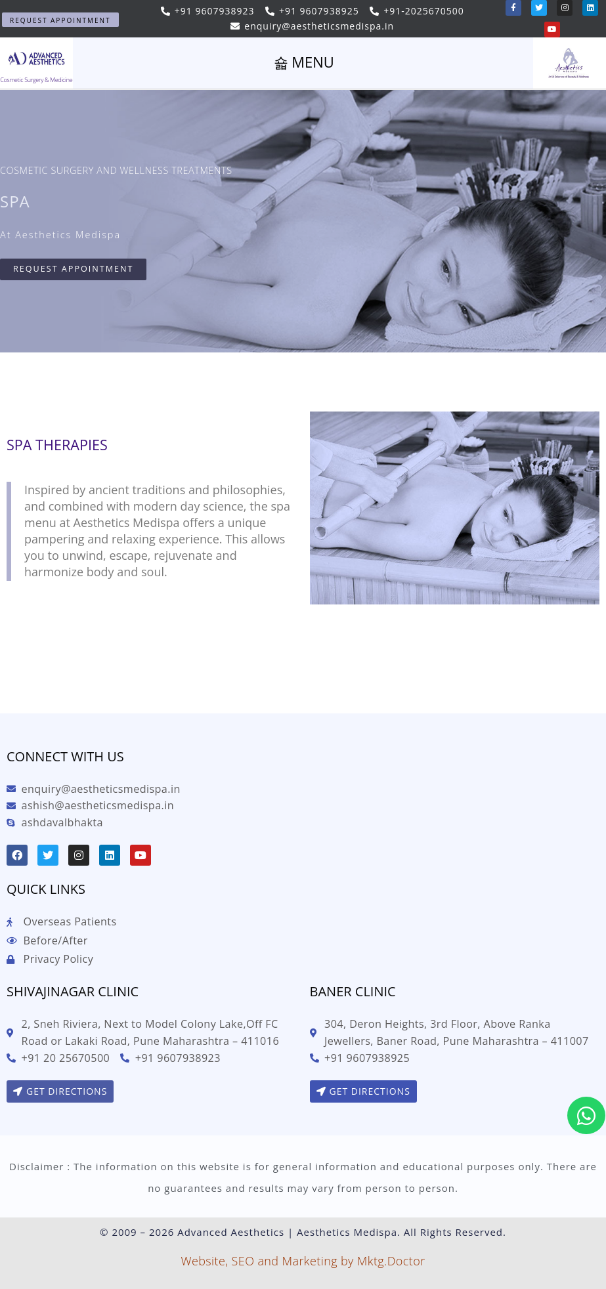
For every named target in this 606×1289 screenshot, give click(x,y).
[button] (60, 19)
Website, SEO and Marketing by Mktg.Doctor (303, 1261)
